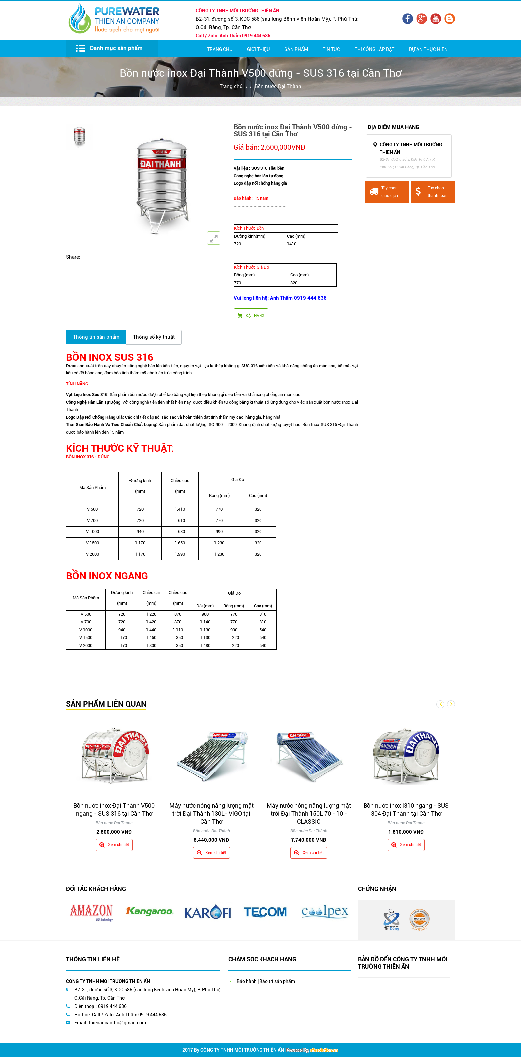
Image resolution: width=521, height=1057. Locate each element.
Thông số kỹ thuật (154, 337)
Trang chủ (219, 49)
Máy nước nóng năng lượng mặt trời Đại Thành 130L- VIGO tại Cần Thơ (211, 813)
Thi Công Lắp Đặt (374, 49)
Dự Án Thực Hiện (428, 49)
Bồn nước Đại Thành (278, 86)
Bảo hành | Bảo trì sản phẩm (266, 981)
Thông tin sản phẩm (96, 337)
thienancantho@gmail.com (117, 1022)
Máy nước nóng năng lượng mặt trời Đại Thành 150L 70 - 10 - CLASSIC (309, 813)
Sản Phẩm (296, 49)
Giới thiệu (258, 49)
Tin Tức (331, 49)
